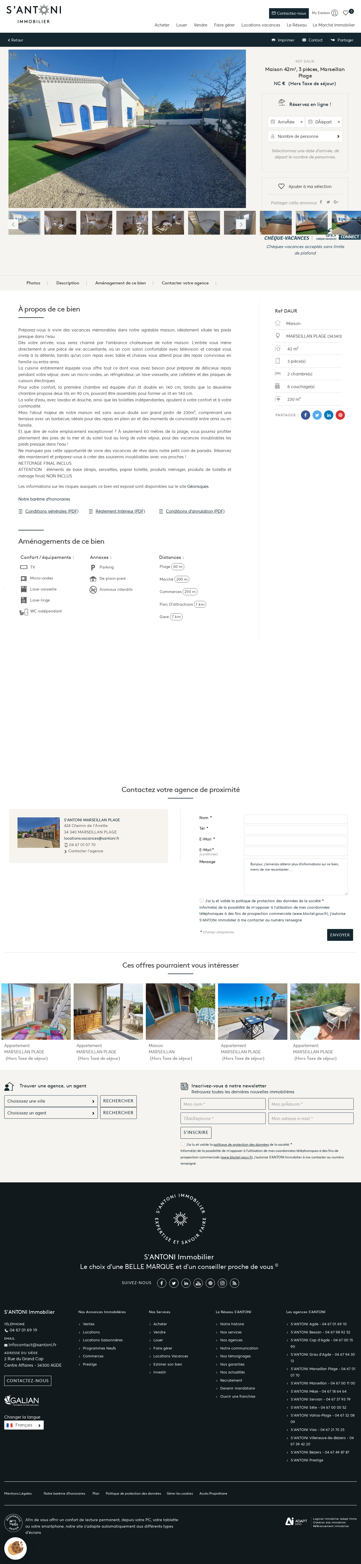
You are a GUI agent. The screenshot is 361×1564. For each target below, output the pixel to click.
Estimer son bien (167, 1364)
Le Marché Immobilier (334, 25)
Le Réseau (297, 25)
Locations (91, 1332)
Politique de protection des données (133, 1493)
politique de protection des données (267, 901)
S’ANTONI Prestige (307, 1460)
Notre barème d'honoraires (44, 499)
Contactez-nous (289, 13)
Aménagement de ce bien (120, 283)
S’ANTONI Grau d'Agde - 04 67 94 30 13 (322, 1357)
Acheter (162, 25)
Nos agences (231, 1340)
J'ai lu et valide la (220, 901)
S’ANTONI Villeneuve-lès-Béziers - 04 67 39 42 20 (322, 1441)
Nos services (231, 1332)
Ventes (88, 1324)
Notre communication (239, 1348)
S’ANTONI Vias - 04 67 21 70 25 (317, 1430)
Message (207, 861)
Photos (33, 283)
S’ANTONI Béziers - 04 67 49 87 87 (320, 1452)
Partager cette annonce (305, 202)
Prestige (90, 1364)
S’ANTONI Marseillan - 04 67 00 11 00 (323, 1383)
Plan (96, 1493)
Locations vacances (260, 25)
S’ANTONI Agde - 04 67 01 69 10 (319, 1324)
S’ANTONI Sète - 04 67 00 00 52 (318, 1407)
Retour (15, 40)
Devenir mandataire (237, 1388)
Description (67, 283)
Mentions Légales (18, 1493)
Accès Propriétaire (213, 1493)
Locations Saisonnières (103, 1340)
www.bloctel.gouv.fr (310, 913)
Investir (159, 1372)
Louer (181, 25)
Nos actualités (232, 1372)
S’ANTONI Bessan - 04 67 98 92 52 (320, 1332)
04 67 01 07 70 (82, 844)
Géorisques (198, 486)
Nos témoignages (235, 1356)
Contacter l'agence (83, 850)
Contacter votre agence (185, 283)
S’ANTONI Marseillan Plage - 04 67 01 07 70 (322, 1372)
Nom (205, 817)
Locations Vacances (170, 1356)
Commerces (93, 1356)
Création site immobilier (329, 1522)
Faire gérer (224, 25)
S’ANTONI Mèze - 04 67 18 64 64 (318, 1391)
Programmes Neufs (99, 1348)
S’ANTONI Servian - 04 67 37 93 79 (321, 1399)
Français (24, 1425)
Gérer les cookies (180, 1493)
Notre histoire (232, 1324)
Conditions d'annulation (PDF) (191, 511)
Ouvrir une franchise (237, 1396)
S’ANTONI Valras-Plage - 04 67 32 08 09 (322, 1418)
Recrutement (231, 1380)
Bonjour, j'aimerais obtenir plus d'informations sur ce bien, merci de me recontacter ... (296, 877)
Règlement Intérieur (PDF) (117, 511)
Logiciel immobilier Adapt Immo (335, 1519)
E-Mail (207, 839)
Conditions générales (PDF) (48, 511)
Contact (312, 40)
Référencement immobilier (331, 1526)
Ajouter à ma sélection (305, 186)
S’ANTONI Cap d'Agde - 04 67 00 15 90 (321, 1343)
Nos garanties (232, 1364)
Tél (203, 828)
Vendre (200, 25)
